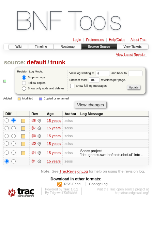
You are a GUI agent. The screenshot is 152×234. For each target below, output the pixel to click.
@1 (34, 161)
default (36, 62)
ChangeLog (98, 185)
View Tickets (133, 46)
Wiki (18, 46)
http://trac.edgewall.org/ (132, 194)
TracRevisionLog (73, 172)
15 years (54, 121)
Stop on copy (33, 77)
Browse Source (99, 46)
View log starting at (90, 73)
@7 (34, 128)
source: (14, 62)
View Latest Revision (131, 55)
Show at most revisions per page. (97, 80)
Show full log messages (88, 85)
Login (77, 40)
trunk (57, 62)
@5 (34, 144)
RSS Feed (72, 185)
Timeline (41, 46)
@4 (34, 152)
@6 (34, 136)
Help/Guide (117, 40)
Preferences (95, 40)
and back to (127, 73)
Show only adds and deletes (43, 88)
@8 (34, 120)
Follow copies (33, 83)
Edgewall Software (63, 194)
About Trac (138, 40)
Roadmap (67, 46)
